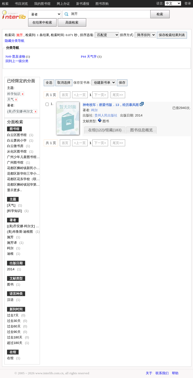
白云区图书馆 (17, 135)
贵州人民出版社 (106, 115)
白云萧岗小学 (17, 140)
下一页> (100, 95)
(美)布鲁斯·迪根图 (20, 231)
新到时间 (16, 309)
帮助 (175, 373)
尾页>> (118, 95)
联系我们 (162, 373)
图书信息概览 (141, 130)
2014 (11, 269)
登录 (187, 3)
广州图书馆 (15, 162)
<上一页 (80, 95)
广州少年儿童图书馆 (22, 157)
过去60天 (14, 326)
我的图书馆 (42, 4)
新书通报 (82, 4)
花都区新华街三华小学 (24, 173)
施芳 (11, 237)
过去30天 (14, 321)
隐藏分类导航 (15, 41)
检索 (5, 4)
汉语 (11, 300)
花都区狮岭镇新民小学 (24, 168)
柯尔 (11, 248)
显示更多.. (14, 190)
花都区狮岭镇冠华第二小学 (27, 184)
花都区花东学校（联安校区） (29, 179)
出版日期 (16, 263)
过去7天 (13, 315)
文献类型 (16, 278)
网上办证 (63, 4)
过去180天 (15, 337)
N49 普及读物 (16, 56)
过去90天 (14, 332)
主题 (13, 199)
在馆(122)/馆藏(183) (105, 130)
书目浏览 (21, 4)
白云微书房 (15, 146)
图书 (11, 284)
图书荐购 (102, 4)
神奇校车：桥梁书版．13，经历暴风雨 (111, 105)
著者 (13, 220)
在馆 (13, 352)
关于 (149, 373)
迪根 (11, 254)
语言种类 (16, 294)
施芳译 (12, 242)
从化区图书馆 (17, 151)
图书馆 (14, 129)
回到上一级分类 (17, 61)
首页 (65, 95)
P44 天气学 (89, 56)
